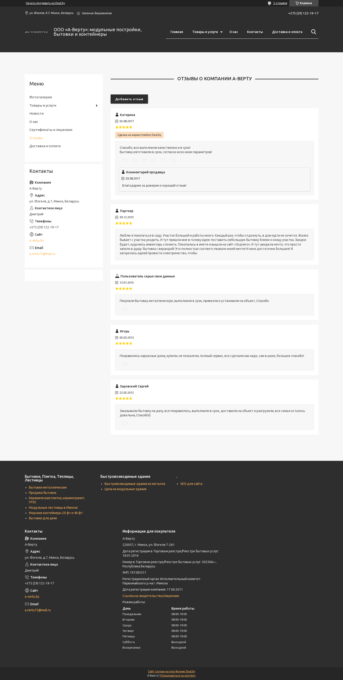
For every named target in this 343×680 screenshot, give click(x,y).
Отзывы (36, 138)
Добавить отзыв (129, 99)
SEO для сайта (191, 484)
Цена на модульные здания (125, 489)
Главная (176, 32)
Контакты (255, 32)
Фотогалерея (40, 97)
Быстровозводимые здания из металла (135, 484)
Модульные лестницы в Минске (53, 507)
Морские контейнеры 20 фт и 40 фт (56, 513)
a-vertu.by (36, 240)
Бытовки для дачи (43, 518)
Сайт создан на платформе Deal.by (171, 671)
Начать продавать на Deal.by (45, 3)
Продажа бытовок (42, 493)
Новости (36, 113)
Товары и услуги (205, 32)
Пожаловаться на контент (178, 675)
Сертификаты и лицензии (50, 130)
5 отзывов (280, 3)
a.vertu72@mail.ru (42, 254)
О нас (233, 32)
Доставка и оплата (287, 32)
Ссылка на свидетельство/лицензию (151, 596)
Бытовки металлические (48, 487)
